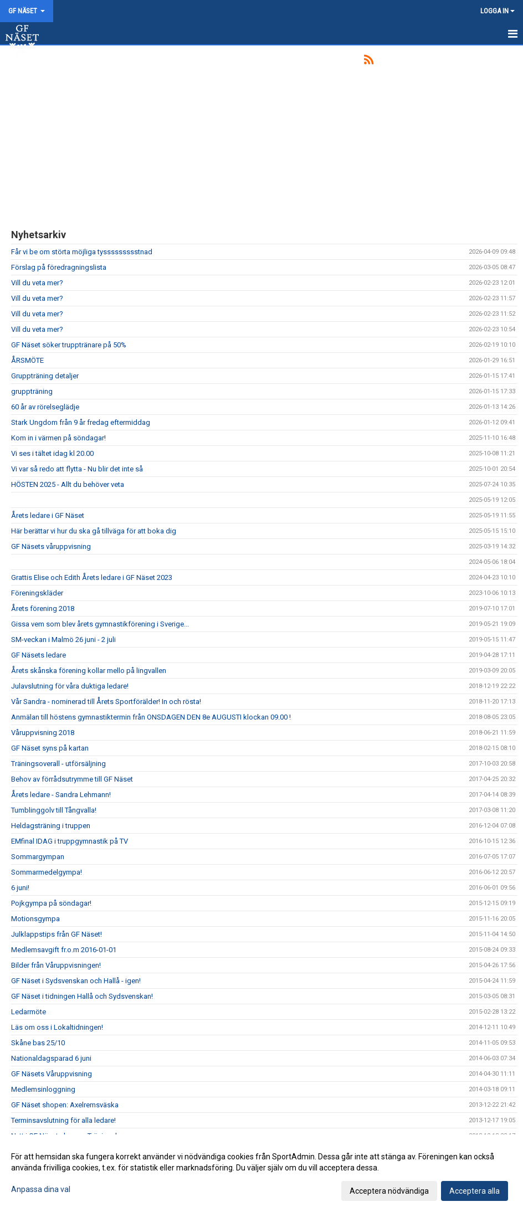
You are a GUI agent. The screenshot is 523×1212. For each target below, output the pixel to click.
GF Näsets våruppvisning (51, 546)
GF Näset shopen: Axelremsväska (65, 1105)
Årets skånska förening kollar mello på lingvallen (88, 670)
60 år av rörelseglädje (45, 407)
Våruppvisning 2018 (42, 732)
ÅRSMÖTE (27, 360)
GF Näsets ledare (38, 655)
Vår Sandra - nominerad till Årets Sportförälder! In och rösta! (106, 701)
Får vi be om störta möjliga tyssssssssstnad (81, 252)
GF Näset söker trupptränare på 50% (68, 345)
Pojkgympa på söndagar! (51, 903)
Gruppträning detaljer (45, 376)
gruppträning (32, 391)
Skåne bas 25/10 (38, 1043)
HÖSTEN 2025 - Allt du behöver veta (67, 484)
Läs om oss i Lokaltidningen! (57, 1027)
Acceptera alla (474, 1191)
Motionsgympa (35, 919)
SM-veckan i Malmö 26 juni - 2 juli (63, 639)
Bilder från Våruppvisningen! (56, 965)
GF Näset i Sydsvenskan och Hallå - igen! (76, 981)
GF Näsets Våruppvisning (51, 1074)
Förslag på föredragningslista (58, 267)
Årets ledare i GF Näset (47, 515)
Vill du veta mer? (37, 283)
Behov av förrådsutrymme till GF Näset (72, 779)
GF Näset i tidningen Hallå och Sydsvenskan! (82, 996)
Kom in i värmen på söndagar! (58, 438)
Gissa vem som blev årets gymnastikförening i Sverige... (100, 624)
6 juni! (20, 888)
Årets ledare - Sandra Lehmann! (61, 794)
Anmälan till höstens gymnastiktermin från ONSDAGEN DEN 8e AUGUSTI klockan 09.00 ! (151, 717)
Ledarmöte (28, 1012)
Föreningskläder (37, 593)
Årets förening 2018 (42, 608)
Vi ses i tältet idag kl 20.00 (52, 453)
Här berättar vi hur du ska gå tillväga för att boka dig (93, 531)
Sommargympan (37, 856)
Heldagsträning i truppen (50, 825)
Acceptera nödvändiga (389, 1191)
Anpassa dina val (40, 1189)
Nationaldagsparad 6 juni (51, 1058)
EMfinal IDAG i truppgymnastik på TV (69, 841)
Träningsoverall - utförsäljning (58, 763)
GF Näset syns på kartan (50, 748)
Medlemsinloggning (43, 1089)
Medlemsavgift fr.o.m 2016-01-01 (63, 950)
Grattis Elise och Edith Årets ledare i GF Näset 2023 (91, 577)
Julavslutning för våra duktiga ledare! (70, 686)
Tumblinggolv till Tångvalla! (53, 810)
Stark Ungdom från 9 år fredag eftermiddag (80, 422)
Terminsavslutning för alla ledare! (63, 1120)
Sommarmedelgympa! (46, 872)
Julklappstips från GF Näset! (56, 934)
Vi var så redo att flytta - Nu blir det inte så (77, 469)
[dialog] (261, 1173)
